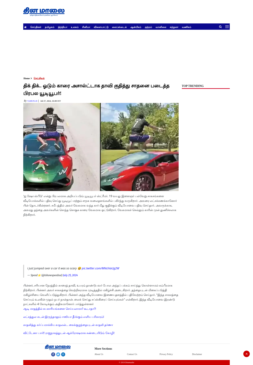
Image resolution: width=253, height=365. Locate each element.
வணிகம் (186, 27)
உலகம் (75, 27)
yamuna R (32, 101)
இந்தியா (62, 27)
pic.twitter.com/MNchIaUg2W (100, 268)
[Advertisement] (120, 52)
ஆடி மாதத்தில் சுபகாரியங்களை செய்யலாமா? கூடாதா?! (59, 309)
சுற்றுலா (174, 27)
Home (27, 78)
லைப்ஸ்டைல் (119, 27)
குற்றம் (148, 27)
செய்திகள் (35, 27)
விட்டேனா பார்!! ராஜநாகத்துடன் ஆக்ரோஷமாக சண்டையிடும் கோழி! (69, 333)
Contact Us (132, 354)
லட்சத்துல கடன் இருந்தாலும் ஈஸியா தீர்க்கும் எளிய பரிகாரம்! (63, 317)
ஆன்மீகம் (135, 27)
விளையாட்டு (101, 27)
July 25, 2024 (70, 275)
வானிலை (161, 27)
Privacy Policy (166, 354)
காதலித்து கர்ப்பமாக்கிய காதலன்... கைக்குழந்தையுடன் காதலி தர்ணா (68, 325)
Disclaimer (197, 354)
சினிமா (86, 27)
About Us (99, 354)
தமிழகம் (49, 27)
